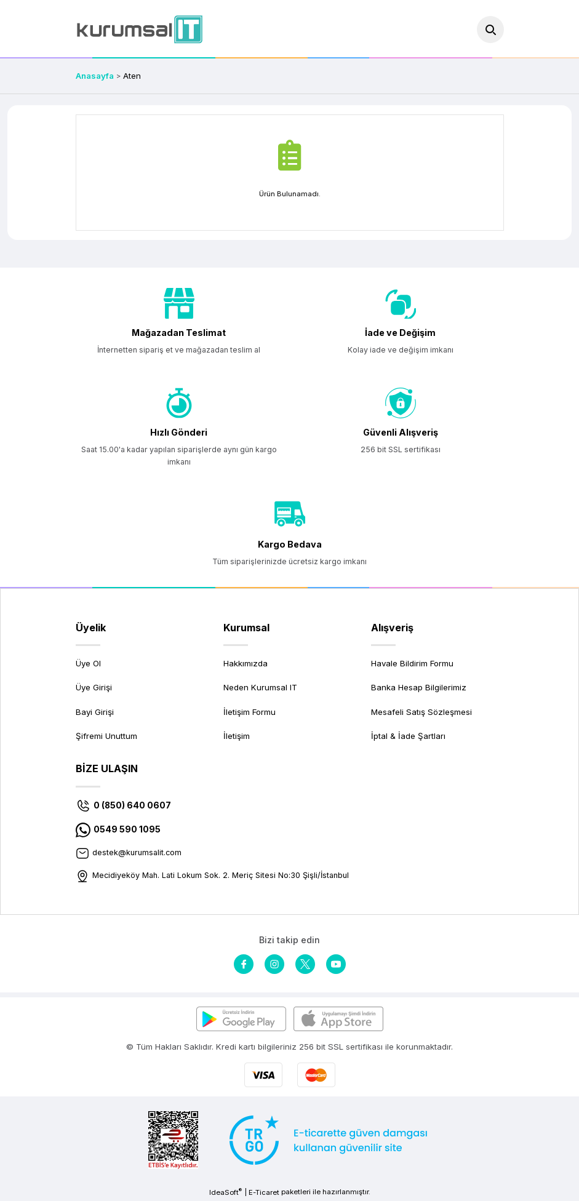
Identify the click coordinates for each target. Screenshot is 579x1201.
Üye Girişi (94, 687)
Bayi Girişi (95, 712)
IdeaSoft (225, 1192)
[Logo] (140, 29)
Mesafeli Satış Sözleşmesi (421, 712)
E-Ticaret (264, 1192)
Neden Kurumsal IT (260, 687)
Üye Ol (88, 663)
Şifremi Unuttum (106, 736)
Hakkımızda (245, 663)
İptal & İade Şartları (408, 736)
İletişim (236, 736)
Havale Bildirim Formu (412, 663)
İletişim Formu (249, 712)
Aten (132, 76)
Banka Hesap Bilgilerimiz (418, 687)
